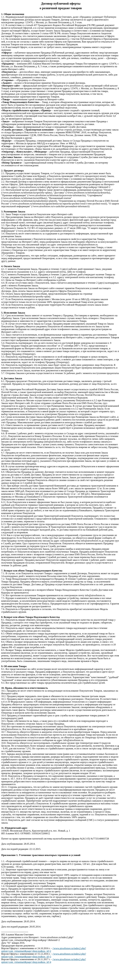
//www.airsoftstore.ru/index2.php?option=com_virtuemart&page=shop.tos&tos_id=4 (43, 960)
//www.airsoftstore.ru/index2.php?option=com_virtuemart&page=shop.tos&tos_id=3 (43, 955)
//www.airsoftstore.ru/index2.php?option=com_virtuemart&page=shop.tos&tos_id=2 (43, 949)
